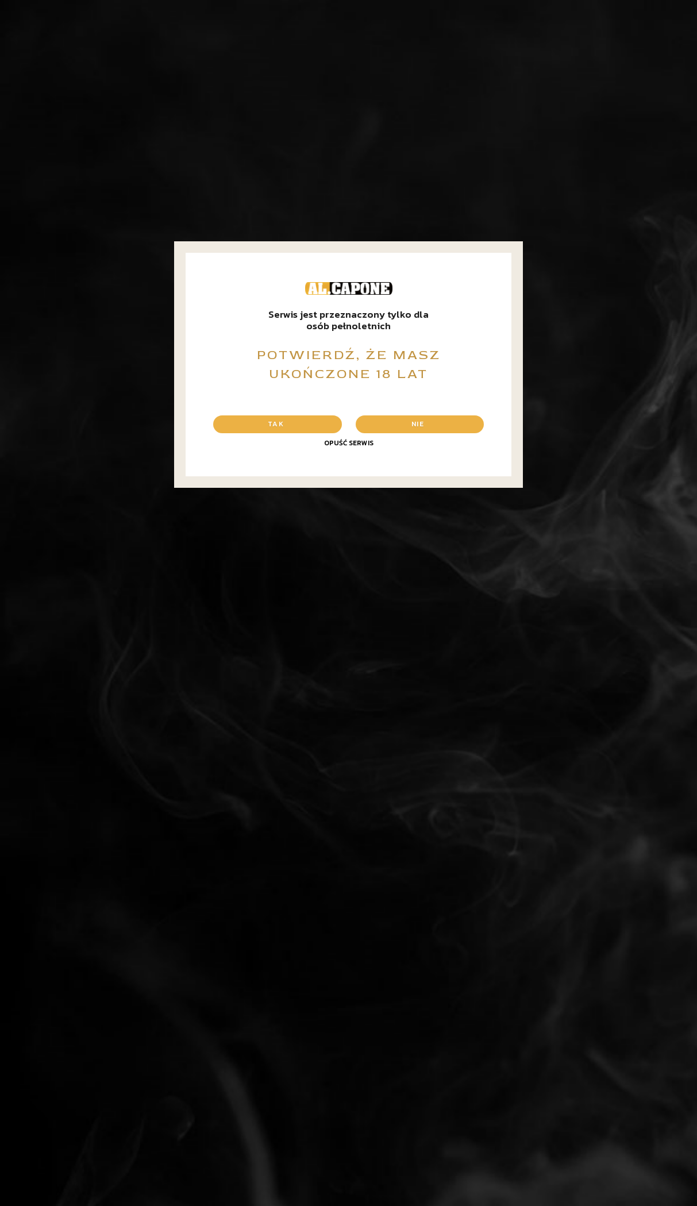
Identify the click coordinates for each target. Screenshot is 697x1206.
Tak (276, 424)
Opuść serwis (348, 443)
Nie (417, 424)
